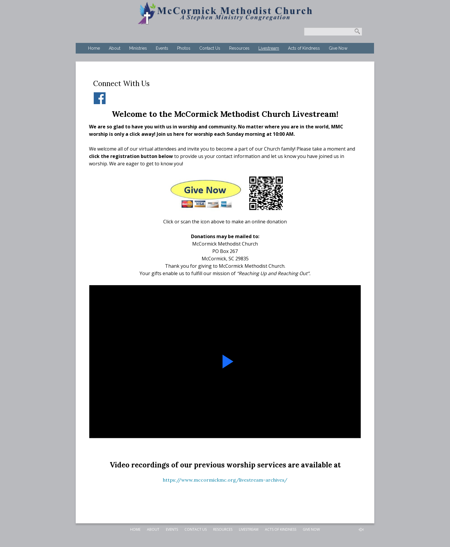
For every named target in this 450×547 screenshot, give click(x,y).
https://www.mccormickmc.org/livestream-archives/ (225, 480)
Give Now (338, 48)
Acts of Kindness (304, 48)
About (114, 48)
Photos (183, 48)
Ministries (138, 48)
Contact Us (209, 48)
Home (94, 48)
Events (162, 48)
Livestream (268, 48)
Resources (239, 48)
